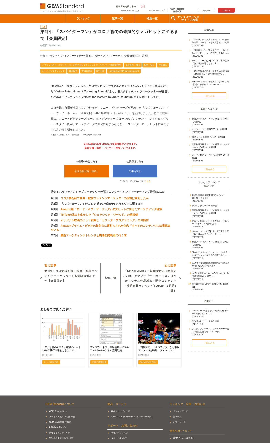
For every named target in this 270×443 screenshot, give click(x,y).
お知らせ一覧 (179, 422)
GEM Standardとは (130, 10)
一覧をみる (209, 96)
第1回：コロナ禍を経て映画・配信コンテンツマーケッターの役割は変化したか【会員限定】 (71, 272)
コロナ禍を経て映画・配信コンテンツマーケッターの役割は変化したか (104, 198)
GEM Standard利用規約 (60, 422)
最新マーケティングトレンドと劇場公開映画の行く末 (93, 235)
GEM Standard (62, 5)
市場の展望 (87, 71)
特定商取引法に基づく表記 (61, 438)
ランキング (83, 18)
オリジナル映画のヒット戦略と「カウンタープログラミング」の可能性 (104, 220)
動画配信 (73, 71)
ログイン (226, 10)
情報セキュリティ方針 (59, 432)
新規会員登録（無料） (87, 171)
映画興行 (163, 65)
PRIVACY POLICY (57, 427)
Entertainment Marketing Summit (124, 71)
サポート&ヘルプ (157, 10)
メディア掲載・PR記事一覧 (62, 416)
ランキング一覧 (180, 411)
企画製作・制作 (132, 65)
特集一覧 (152, 18)
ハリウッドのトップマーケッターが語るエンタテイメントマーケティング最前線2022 (81, 65)
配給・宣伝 (149, 65)
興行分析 (100, 71)
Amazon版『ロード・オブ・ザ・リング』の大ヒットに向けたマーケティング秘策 (111, 209)
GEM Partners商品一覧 (177, 10)
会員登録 (206, 10)
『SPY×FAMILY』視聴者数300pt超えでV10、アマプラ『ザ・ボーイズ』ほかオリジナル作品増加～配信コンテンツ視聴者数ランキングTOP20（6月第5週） (149, 277)
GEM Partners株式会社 (184, 438)
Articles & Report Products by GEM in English (132, 416)
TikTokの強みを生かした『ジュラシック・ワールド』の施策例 (99, 214)
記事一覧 (117, 18)
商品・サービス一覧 (120, 411)
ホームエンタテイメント (53, 71)
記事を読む (135, 171)
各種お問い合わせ (119, 433)
